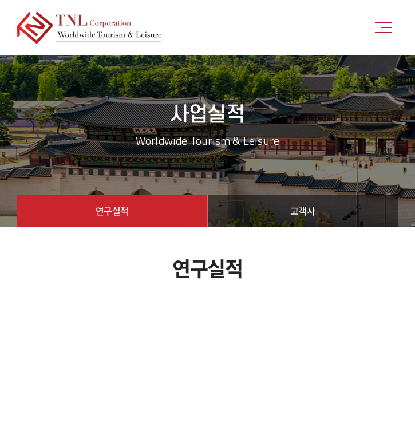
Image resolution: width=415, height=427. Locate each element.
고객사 (302, 211)
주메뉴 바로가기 (0, 0)
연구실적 (112, 211)
